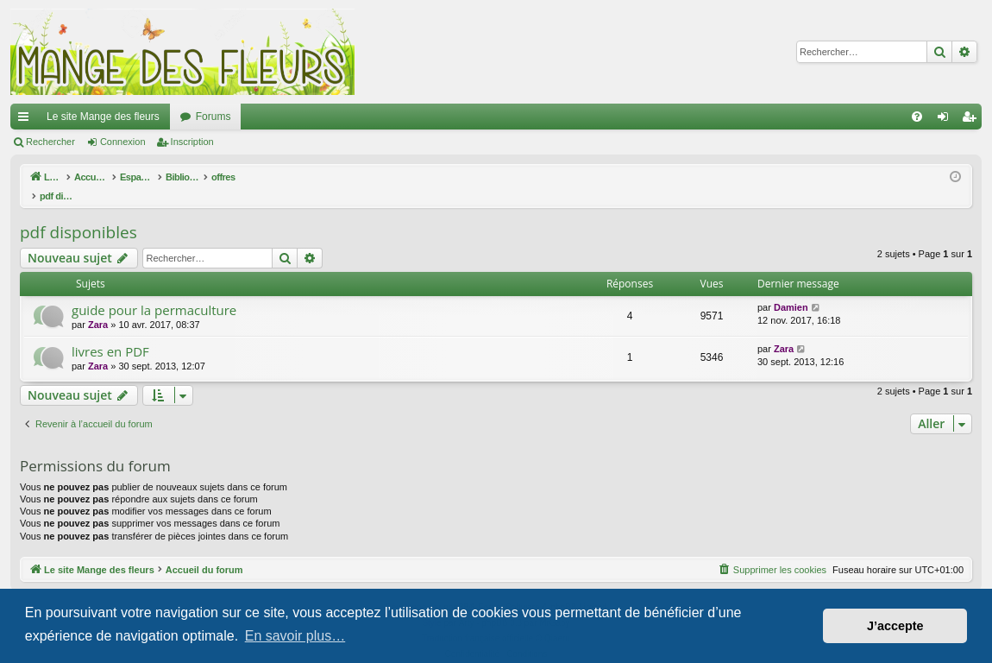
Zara (98, 306)
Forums (213, 116)
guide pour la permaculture (154, 291)
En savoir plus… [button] (295, 635)
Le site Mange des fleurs (103, 116)
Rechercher (50, 141)
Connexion (123, 141)
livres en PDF (110, 333)
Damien (791, 289)
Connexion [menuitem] (947, 119)
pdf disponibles (78, 214)
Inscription (192, 141)
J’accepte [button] (895, 626)
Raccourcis (26, 119)
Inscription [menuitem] (973, 119)
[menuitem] (917, 116)
